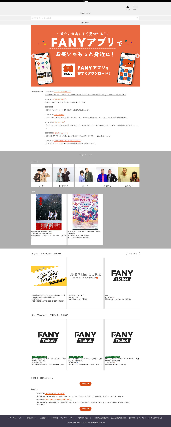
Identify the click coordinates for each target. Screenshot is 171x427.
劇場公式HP (31, 418)
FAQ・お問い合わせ (155, 418)
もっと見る (133, 254)
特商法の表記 (83, 418)
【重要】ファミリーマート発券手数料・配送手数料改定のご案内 (67, 110)
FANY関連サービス (15, 418)
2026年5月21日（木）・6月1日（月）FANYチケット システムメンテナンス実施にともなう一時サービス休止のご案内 (85, 95)
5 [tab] (90, 86)
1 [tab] (73, 86)
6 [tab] (94, 86)
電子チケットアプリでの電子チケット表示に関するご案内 (65, 102)
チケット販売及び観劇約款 (99, 418)
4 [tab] (86, 86)
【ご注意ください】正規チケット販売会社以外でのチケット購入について (70, 144)
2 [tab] (77, 86)
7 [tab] (99, 86)
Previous (33, 56)
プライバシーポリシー (68, 418)
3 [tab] (81, 86)
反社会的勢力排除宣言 (119, 418)
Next (137, 56)
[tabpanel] (85, 56)
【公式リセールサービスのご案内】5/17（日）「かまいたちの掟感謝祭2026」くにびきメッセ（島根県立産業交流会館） (86, 118)
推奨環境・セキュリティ (137, 418)
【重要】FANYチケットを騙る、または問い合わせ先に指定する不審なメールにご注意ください (77, 136)
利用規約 (55, 418)
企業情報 (43, 418)
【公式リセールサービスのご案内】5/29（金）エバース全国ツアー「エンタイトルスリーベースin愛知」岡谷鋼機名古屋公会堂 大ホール (91, 126)
